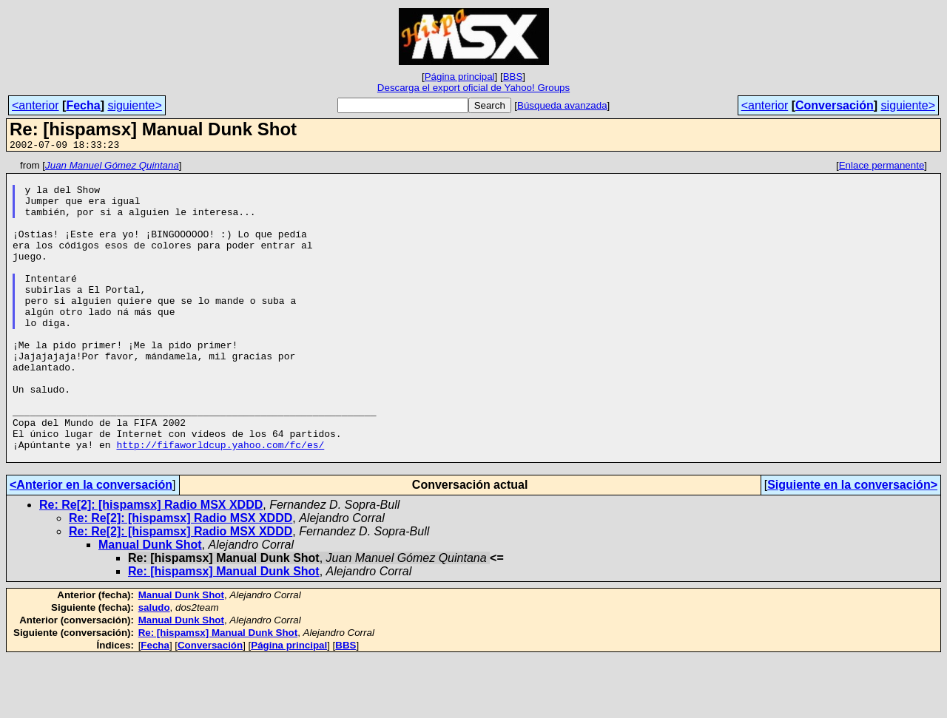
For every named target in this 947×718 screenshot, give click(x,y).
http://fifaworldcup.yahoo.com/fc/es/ (220, 502)
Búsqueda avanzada (562, 105)
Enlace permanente (882, 167)
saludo (154, 667)
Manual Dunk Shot (150, 604)
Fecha (83, 105)
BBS (513, 76)
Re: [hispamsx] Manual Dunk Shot (224, 631)
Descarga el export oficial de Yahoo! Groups (473, 87)
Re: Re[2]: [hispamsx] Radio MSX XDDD (151, 564)
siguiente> (134, 105)
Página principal (460, 76)
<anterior (35, 105)
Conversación (834, 105)
